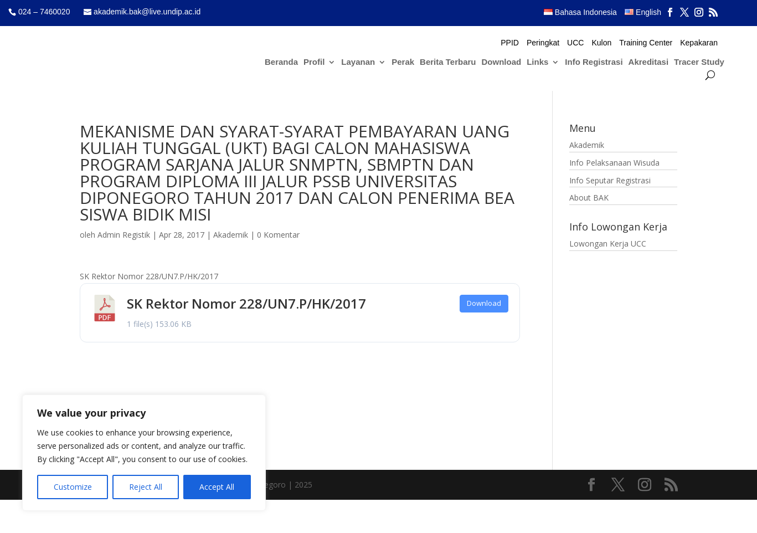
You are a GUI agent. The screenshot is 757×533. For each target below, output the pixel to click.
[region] (144, 452)
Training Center (645, 43)
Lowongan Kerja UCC (607, 243)
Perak (403, 62)
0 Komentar (278, 234)
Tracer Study (699, 62)
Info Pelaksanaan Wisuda (614, 162)
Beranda (281, 62)
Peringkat (543, 43)
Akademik (230, 234)
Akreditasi (649, 62)
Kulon (601, 43)
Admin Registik (123, 234)
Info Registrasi (593, 62)
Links (537, 62)
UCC (575, 43)
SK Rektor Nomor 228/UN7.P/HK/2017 (246, 303)
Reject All (145, 486)
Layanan (358, 62)
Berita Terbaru (448, 62)
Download (502, 62)
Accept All (216, 486)
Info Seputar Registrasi (610, 180)
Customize (73, 486)
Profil (314, 62)
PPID (510, 43)
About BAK (589, 197)
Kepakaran (699, 43)
